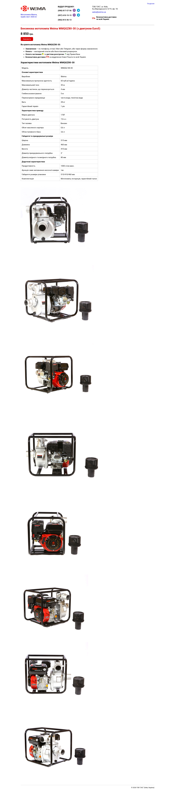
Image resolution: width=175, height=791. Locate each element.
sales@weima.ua (99, 12)
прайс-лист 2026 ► (29, 17)
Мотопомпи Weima (29, 15)
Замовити (27, 39)
